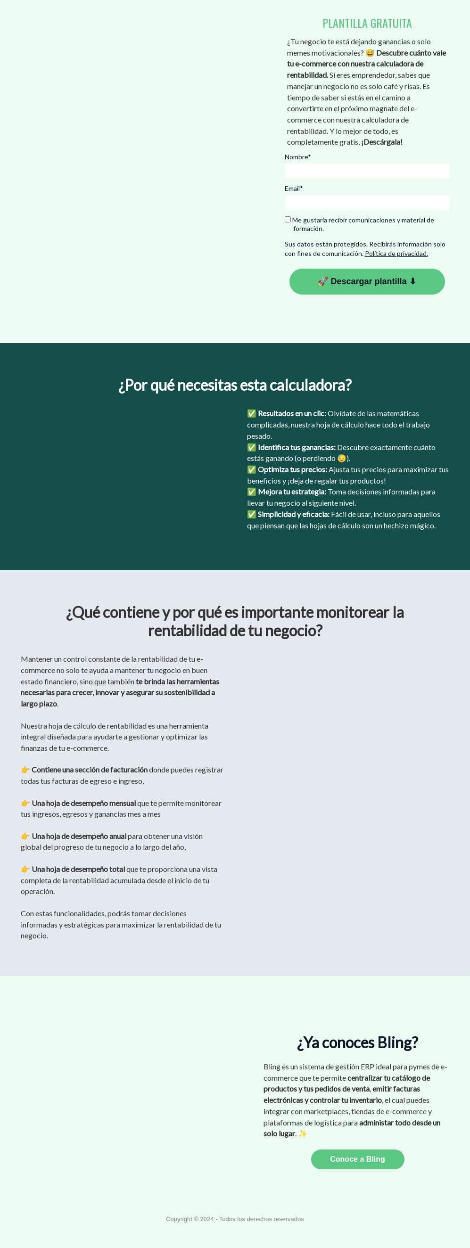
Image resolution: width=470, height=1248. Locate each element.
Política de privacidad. (396, 253)
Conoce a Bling (357, 1159)
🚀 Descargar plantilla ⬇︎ (367, 281)
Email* (294, 188)
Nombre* (298, 157)
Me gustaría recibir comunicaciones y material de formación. (359, 224)
